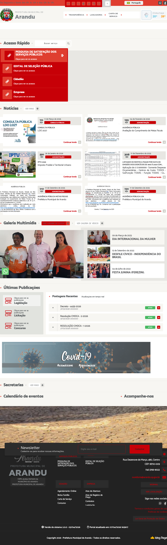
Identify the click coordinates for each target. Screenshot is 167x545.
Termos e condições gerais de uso (151, 508)
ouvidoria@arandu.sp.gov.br (146, 477)
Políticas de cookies (157, 512)
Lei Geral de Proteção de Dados (150, 518)
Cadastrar (139, 449)
